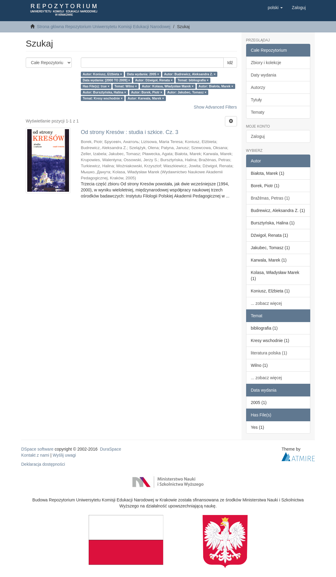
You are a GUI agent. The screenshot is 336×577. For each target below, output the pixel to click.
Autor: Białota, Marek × (216, 86)
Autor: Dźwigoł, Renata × (154, 80)
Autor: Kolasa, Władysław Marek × (168, 86)
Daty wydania (263, 75)
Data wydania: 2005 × (143, 74)
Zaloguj (258, 136)
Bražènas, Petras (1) (270, 198)
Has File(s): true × (96, 86)
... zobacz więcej (266, 303)
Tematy (258, 112)
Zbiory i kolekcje (266, 62)
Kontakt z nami (35, 455)
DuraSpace (110, 449)
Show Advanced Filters (215, 107)
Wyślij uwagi (64, 455)
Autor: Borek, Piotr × (146, 92)
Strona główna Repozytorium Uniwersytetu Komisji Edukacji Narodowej (103, 26)
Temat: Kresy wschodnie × (103, 98)
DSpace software (37, 449)
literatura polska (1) (269, 352)
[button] (275, 7)
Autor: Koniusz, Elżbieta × (102, 74)
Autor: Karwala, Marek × (146, 98)
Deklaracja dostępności (43, 464)
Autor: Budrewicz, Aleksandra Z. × (190, 74)
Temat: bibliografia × (193, 80)
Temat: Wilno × (125, 86)
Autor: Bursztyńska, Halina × (104, 92)
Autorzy (258, 87)
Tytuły (256, 99)
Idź (230, 62)
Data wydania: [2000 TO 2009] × (106, 80)
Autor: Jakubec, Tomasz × (186, 92)
